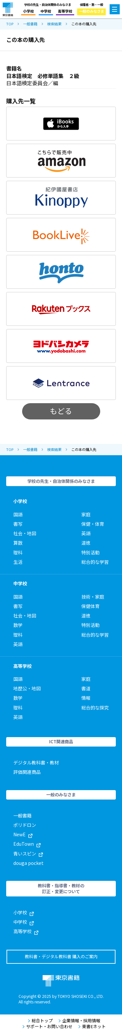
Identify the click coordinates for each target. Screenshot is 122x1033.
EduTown (27, 844)
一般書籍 (30, 23)
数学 (17, 625)
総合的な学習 (95, 562)
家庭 (85, 514)
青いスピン (28, 853)
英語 (85, 533)
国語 (17, 514)
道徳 (85, 542)
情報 (85, 698)
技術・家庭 (92, 596)
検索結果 (54, 23)
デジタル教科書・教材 (36, 762)
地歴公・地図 (27, 688)
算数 (17, 542)
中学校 (45, 11)
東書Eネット (91, 1026)
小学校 (28, 11)
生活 (17, 562)
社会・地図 (24, 533)
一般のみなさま (91, 11)
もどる (61, 410)
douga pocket (28, 863)
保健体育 (90, 606)
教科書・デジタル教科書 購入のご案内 (61, 956)
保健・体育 (92, 524)
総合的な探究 (95, 707)
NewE (23, 834)
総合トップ (40, 1021)
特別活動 (90, 552)
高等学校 (65, 11)
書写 (17, 524)
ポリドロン (24, 825)
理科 (17, 552)
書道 (85, 688)
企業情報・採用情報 (79, 1021)
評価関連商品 (27, 772)
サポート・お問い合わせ (47, 1026)
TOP (9, 23)
